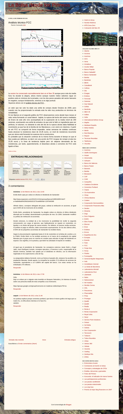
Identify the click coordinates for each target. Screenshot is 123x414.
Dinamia (87, 211)
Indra (86, 117)
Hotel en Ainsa (89, 20)
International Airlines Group (93, 120)
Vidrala (86, 346)
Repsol (86, 136)
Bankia (86, 77)
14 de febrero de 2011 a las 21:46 (30, 295)
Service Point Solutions (92, 320)
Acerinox (87, 56)
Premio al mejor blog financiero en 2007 (98, 389)
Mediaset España (90, 125)
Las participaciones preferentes (95, 379)
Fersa (86, 251)
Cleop (86, 195)
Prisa (86, 296)
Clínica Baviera (89, 198)
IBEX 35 (87, 112)
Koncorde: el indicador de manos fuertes (98, 376)
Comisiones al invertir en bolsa (95, 366)
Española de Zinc (90, 235)
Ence (86, 227)
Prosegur (87, 298)
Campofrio (88, 182)
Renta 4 (87, 309)
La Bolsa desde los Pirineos (39, 5)
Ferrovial (87, 99)
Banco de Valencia (90, 163)
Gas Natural (88, 104)
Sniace (86, 322)
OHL (86, 288)
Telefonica (87, 141)
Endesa (87, 96)
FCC (30, 179)
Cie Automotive (89, 192)
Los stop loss (89, 387)
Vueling (86, 351)
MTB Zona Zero (89, 25)
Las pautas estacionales (92, 384)
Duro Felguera (89, 216)
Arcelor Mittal (89, 67)
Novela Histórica (90, 23)
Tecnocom (87, 333)
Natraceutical (89, 280)
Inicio (44, 340)
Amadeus (87, 64)
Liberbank (87, 274)
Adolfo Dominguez (90, 152)
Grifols (86, 106)
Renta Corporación (90, 312)
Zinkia (86, 357)
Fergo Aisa (88, 248)
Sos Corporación (90, 330)
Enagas (87, 93)
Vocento (87, 349)
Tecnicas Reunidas (90, 138)
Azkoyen (87, 161)
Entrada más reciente (16, 340)
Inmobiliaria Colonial (91, 264)
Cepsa (86, 190)
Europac (87, 237)
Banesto (87, 168)
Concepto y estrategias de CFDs (95, 368)
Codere (86, 200)
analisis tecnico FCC (21, 179)
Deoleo (86, 208)
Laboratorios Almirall (91, 269)
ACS (86, 59)
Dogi (86, 214)
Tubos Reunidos (90, 338)
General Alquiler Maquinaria (94, 259)
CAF (85, 176)
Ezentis (86, 240)
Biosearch (87, 174)
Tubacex (87, 336)
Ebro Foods (88, 221)
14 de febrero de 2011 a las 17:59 (32, 274)
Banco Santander (90, 75)
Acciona (87, 53)
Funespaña (88, 256)
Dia (85, 91)
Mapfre (86, 122)
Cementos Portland (91, 187)
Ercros (86, 232)
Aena (86, 61)
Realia (86, 306)
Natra (86, 277)
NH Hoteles (88, 282)
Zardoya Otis (88, 354)
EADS (86, 219)
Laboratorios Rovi (90, 272)
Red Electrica (89, 133)
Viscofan (87, 144)
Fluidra (86, 253)
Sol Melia (87, 325)
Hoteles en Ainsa (12, 151)
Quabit (86, 301)
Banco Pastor (89, 166)
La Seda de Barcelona (92, 267)
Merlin (86, 130)
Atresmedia (88, 158)
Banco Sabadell (89, 72)
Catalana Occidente (91, 184)
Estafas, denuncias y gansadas (95, 371)
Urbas (86, 341)
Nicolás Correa (89, 285)
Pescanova (88, 290)
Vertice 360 (88, 343)
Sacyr (86, 317)
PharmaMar (88, 293)
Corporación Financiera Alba (94, 206)
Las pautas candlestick (92, 382)
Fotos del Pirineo (90, 374)
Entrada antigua (70, 340)
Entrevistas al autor (91, 363)
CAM (86, 179)
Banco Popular (89, 69)
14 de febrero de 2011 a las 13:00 (32, 192)
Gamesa (87, 101)
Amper (86, 155)
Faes (86, 243)
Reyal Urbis (88, 314)
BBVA (86, 83)
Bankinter (87, 80)
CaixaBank (88, 85)
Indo (85, 261)
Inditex (86, 114)
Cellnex (87, 88)
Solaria (86, 328)
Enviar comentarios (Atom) (27, 343)
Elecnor (87, 224)
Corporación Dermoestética (93, 203)
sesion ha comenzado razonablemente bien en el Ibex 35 (32, 93)
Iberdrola (87, 109)
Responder (17, 268)
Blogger (68, 404)
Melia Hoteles (89, 128)
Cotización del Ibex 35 (92, 28)
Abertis (86, 51)
